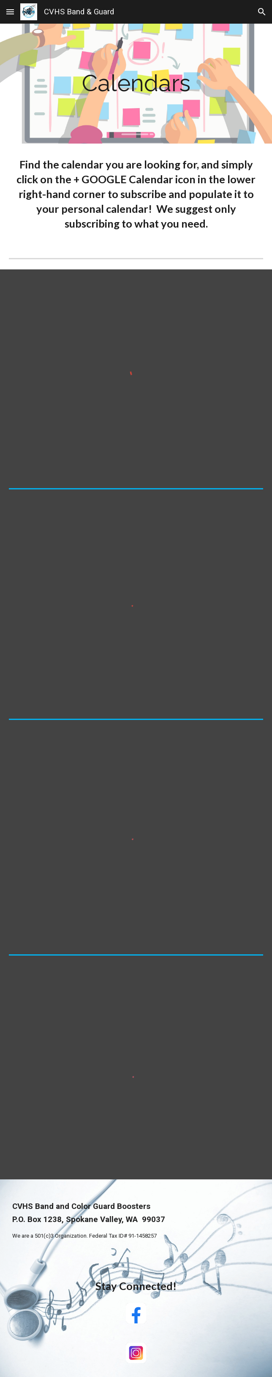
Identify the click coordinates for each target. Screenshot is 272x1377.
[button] (10, 11)
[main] (136, 83)
